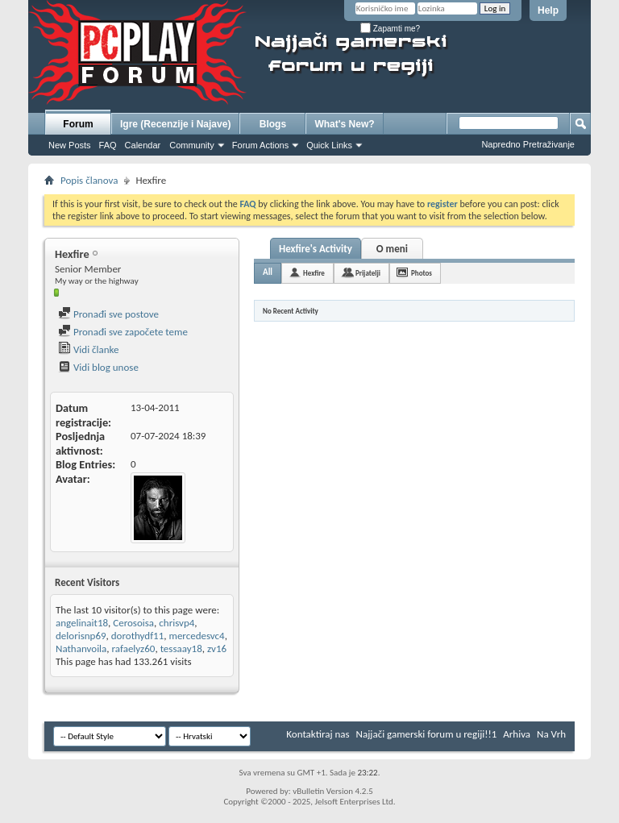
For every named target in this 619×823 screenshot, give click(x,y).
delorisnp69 (81, 636)
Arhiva (516, 734)
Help (548, 10)
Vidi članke (88, 349)
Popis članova (89, 180)
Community (191, 145)
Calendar (143, 145)
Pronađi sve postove (108, 314)
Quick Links (329, 145)
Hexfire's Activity (315, 249)
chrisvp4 (176, 623)
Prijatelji (367, 272)
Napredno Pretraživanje (528, 144)
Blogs (273, 124)
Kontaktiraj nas (317, 734)
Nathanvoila (81, 648)
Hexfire (314, 272)
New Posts (69, 145)
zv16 (216, 648)
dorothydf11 (137, 636)
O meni (392, 249)
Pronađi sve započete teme (123, 332)
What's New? (344, 124)
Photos (421, 272)
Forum (78, 124)
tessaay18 (181, 648)
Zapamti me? (390, 28)
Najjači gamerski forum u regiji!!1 (426, 734)
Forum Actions (260, 145)
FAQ (108, 145)
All (267, 272)
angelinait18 (82, 623)
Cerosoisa (133, 623)
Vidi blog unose (98, 367)
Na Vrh (551, 734)
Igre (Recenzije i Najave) (175, 124)
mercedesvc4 (197, 636)
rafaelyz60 (134, 648)
